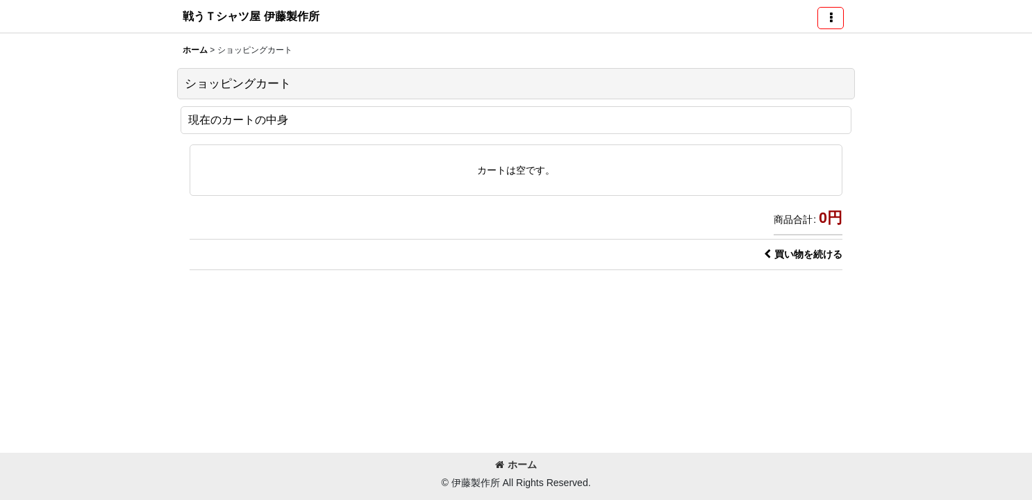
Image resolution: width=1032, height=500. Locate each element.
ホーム (516, 464)
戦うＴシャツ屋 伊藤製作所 (251, 16)
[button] (830, 18)
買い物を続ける (803, 254)
